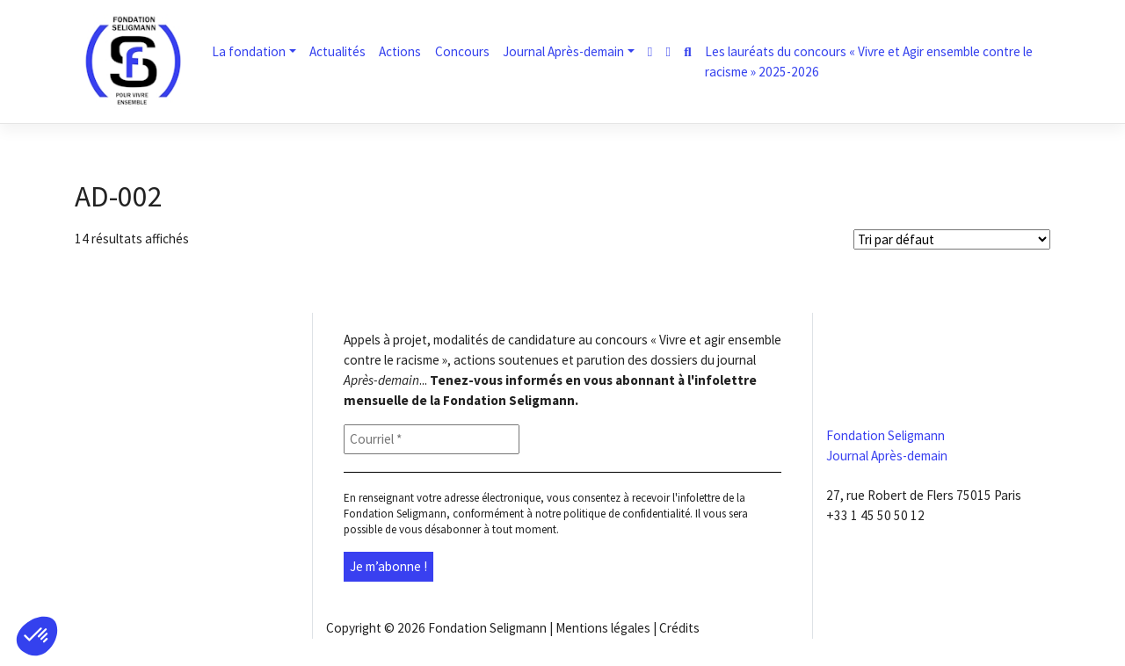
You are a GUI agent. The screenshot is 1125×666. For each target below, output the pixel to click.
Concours (462, 51)
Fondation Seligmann (487, 627)
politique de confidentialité (626, 513)
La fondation (249, 51)
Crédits (679, 627)
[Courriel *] (431, 439)
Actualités (337, 51)
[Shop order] (951, 239)
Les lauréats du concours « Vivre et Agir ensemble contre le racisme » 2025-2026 (869, 61)
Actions (400, 51)
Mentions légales (602, 627)
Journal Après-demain (563, 51)
